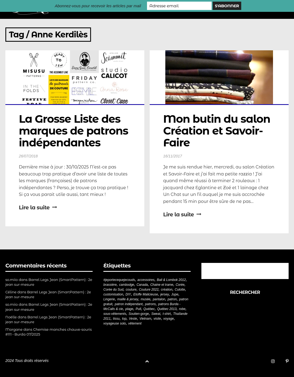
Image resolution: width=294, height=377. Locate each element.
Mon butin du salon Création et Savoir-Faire (218, 130)
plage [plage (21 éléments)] (129, 309)
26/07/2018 (28, 156)
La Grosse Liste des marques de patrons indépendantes (75, 130)
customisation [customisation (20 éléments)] (113, 294)
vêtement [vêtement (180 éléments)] (134, 323)
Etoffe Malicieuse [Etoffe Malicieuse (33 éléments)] (145, 294)
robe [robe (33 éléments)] (182, 309)
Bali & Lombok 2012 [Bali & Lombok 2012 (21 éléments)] (171, 280)
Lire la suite (38, 207)
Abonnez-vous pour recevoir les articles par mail (98, 5)
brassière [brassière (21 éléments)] (110, 285)
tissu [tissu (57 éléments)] (116, 318)
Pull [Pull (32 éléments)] (138, 309)
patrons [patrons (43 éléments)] (150, 304)
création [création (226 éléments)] (167, 289)
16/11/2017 (172, 156)
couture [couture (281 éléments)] (131, 289)
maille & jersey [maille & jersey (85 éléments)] (127, 299)
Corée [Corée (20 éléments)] (180, 285)
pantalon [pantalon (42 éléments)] (159, 299)
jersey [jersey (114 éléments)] (164, 294)
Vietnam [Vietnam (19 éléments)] (145, 318)
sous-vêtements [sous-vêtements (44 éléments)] (114, 314)
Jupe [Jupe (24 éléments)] (174, 294)
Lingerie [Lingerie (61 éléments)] (109, 299)
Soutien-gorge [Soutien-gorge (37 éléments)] (139, 314)
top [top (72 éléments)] (124, 318)
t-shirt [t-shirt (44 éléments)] (167, 314)
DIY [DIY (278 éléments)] (128, 294)
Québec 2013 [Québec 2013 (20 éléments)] (167, 309)
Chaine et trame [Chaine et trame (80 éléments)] (161, 285)
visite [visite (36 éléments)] (157, 318)
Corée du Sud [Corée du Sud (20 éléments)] (113, 289)
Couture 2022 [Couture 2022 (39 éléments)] (149, 289)
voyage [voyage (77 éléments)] (168, 318)
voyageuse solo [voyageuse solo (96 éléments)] (114, 323)
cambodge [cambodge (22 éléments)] (126, 285)
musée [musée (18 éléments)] (145, 299)
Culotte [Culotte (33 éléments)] (180, 289)
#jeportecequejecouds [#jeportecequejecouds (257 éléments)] (119, 280)
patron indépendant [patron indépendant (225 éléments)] (128, 304)
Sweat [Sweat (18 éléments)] (155, 314)
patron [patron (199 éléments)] (172, 299)
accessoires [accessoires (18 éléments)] (145, 280)
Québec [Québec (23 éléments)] (149, 309)
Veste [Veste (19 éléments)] (133, 318)
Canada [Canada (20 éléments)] (142, 285)
